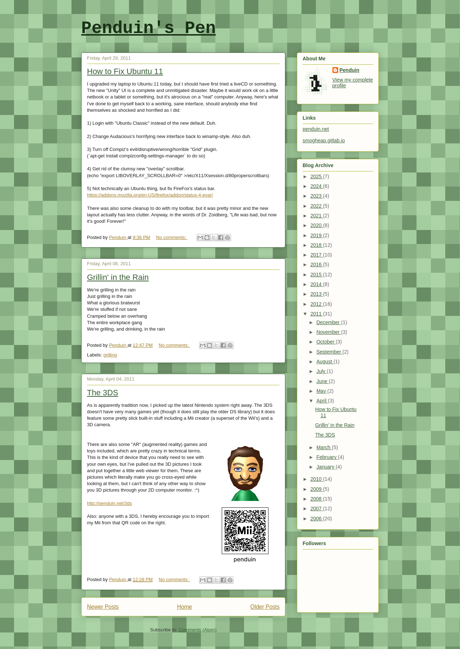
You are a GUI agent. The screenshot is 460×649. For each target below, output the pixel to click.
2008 (316, 499)
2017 (316, 255)
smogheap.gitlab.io (324, 140)
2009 (316, 489)
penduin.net (316, 129)
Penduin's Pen (148, 28)
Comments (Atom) (197, 629)
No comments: (171, 237)
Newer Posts (103, 607)
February (327, 457)
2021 (316, 215)
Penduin (349, 70)
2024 (316, 186)
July (321, 371)
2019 (316, 235)
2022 (316, 206)
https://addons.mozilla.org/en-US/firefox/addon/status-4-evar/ (150, 195)
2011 (316, 314)
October (326, 342)
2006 (316, 518)
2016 (316, 264)
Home (184, 607)
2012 (316, 304)
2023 (316, 196)
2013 (316, 294)
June (322, 381)
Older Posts (265, 607)
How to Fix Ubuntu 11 (125, 71)
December (328, 322)
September (329, 352)
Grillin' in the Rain (118, 277)
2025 (316, 176)
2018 (316, 245)
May (321, 391)
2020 (316, 225)
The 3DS (102, 392)
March (324, 447)
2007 (316, 508)
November (328, 332)
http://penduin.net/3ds (109, 503)
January (326, 467)
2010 (316, 479)
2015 (316, 274)
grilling (110, 355)
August (324, 361)
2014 (316, 284)
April (322, 401)
